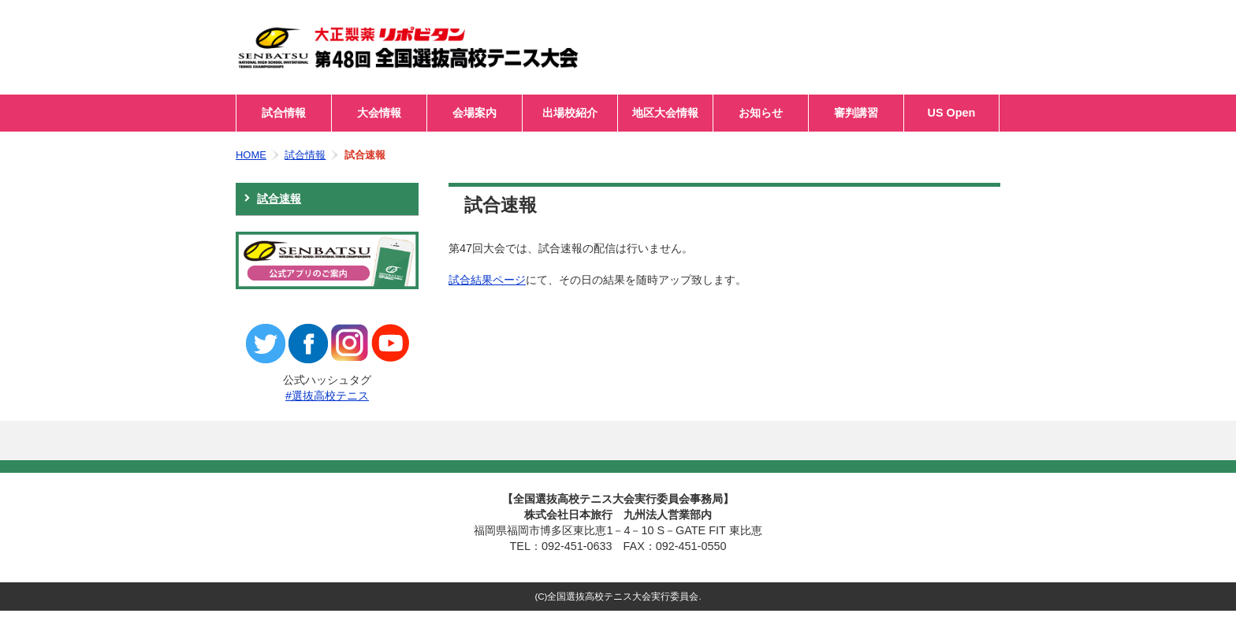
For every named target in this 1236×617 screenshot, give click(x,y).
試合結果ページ (487, 279)
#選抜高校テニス (327, 395)
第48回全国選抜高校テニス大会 (433, 47)
